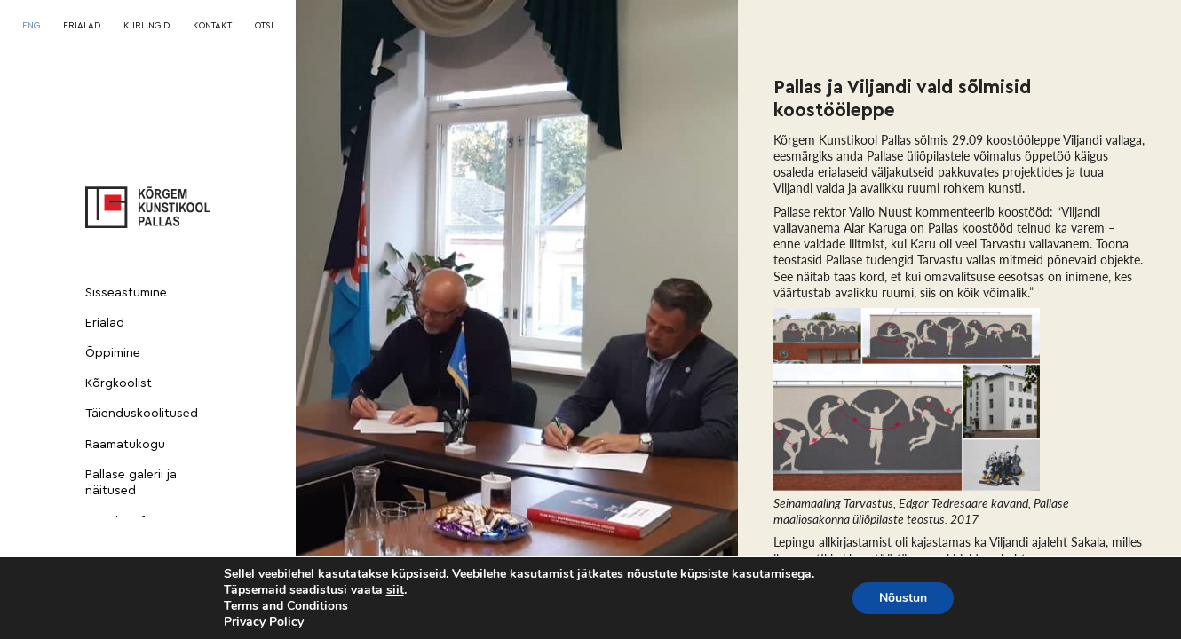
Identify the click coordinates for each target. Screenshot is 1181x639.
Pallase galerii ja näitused (131, 483)
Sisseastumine (126, 293)
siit (395, 590)
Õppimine (112, 353)
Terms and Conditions (286, 605)
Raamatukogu (125, 444)
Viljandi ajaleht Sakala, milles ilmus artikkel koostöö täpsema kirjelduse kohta (957, 549)
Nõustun (903, 597)
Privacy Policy (264, 621)
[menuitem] (31, 26)
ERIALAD (81, 25)
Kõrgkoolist (118, 383)
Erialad (104, 323)
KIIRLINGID (146, 25)
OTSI (264, 25)
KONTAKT (212, 25)
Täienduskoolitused (141, 413)
